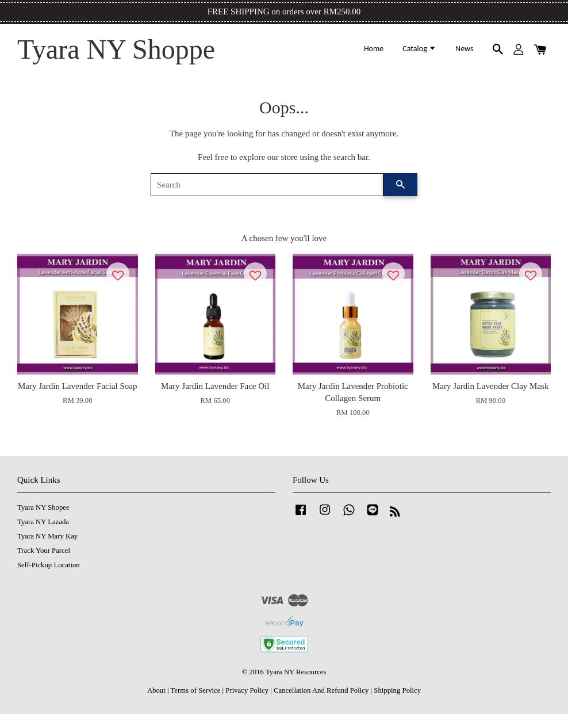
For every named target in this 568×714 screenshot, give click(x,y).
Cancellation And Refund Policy (321, 690)
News (464, 49)
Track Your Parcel (43, 551)
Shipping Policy (397, 690)
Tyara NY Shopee (43, 507)
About (156, 690)
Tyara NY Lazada (43, 522)
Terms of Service (195, 690)
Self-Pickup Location (48, 565)
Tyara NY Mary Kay (47, 536)
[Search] (267, 184)
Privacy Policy (246, 690)
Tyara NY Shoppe (116, 49)
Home (373, 49)
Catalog (419, 49)
